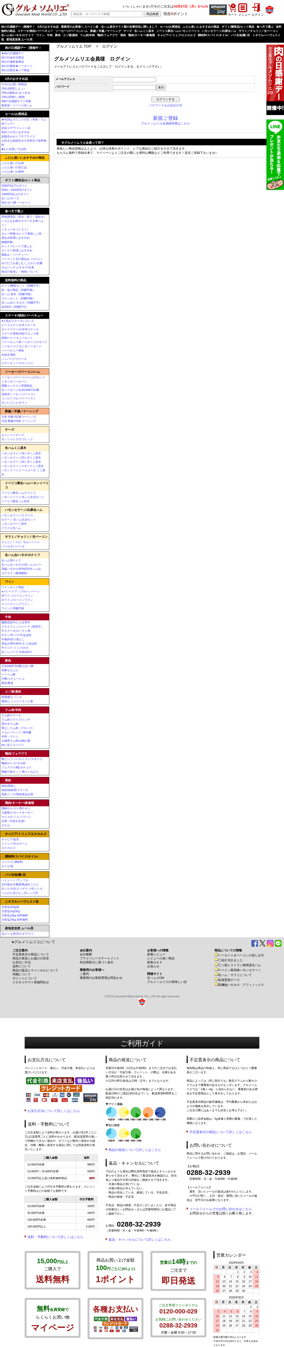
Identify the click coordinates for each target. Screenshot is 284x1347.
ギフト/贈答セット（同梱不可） (21, 285)
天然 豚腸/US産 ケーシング (18, 421)
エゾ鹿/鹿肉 (70, 35)
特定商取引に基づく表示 (96, 962)
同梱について (21, 974)
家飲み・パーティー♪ (14, 254)
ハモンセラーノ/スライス (17, 515)
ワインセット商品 (12, 587)
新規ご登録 (165, 118)
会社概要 (86, 954)
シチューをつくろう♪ (14, 229)
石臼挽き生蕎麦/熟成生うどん (20, 884)
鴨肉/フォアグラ (107, 35)
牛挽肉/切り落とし (13, 639)
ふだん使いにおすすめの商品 (201, 26)
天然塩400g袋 (10, 907)
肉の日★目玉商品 (12, 57)
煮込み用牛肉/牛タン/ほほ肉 (19, 643)
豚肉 (58, 35)
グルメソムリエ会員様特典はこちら (165, 123)
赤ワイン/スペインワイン (17, 595)
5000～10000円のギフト (16, 190)
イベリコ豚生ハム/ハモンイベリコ (177, 31)
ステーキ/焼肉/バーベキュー (35, 31)
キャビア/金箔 (10, 839)
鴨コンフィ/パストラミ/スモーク (21, 759)
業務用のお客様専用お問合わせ (101, 978)
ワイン (40, 35)
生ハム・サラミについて (233, 975)
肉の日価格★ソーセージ (16, 66)
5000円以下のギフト (14, 185)
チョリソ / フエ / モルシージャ (20, 542)
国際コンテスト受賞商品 (16, 385)
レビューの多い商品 (161, 958)
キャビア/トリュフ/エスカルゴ (176, 35)
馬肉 (123, 35)
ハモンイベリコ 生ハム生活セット (22, 497)
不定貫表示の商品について (30, 954)
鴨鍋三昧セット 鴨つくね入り (20, 771)
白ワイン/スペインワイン (17, 600)
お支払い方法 (21, 962)
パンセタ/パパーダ (13, 546)
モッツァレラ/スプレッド (17, 439)
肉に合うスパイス (12, 745)
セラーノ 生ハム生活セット (18, 519)
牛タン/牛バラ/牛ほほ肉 (16, 635)
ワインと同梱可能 (12, 608)
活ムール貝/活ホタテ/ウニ (17, 933)
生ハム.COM (155, 978)
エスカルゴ (8, 847)
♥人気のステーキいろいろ (17, 321)
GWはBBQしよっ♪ (13, 88)
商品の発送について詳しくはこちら (134, 1150)
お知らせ (153, 966)
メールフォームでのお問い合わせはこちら (220, 1209)
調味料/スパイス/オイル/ (213, 35)
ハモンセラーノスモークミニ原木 (22, 466)
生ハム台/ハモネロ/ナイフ (17, 35)
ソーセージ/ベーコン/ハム (71, 31)
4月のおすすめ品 (48, 26)
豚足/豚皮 (7, 683)
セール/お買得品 (170, 26)
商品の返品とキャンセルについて (35, 970)
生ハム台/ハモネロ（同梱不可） (21, 302)
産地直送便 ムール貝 (19, 39)
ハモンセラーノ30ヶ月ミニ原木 (21, 461)
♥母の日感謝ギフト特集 (16, 101)
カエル (5, 825)
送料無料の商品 (15, 280)
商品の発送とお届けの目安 (30, 958)
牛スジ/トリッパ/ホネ (14, 647)
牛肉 (50, 35)
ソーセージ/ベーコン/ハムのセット (23, 377)
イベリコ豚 (8, 674)
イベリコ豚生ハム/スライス (18, 492)
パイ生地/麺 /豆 (240, 35)
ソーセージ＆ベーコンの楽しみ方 (239, 955)
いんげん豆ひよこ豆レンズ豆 (19, 893)
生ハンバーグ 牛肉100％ (16, 652)
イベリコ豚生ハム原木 (15, 501)
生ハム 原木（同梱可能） (17, 294)
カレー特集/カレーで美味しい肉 (21, 233)
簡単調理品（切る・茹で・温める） (23, 216)
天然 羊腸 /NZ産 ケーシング (18, 416)
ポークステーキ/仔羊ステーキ (20, 329)
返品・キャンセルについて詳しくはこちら (139, 1239)
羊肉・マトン (9, 736)
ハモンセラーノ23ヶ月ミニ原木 (21, 457)
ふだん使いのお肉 (12, 163)
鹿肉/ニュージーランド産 (17, 701)
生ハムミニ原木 (144, 31)
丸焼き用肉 (8, 354)
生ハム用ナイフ (11, 560)
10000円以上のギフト (15, 194)
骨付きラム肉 (9, 724)
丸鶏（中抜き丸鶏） (14, 821)
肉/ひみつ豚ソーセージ (15, 202)
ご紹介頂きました (229, 960)
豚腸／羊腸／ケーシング (105, 31)
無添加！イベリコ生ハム (16, 105)
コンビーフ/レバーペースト (18, 398)
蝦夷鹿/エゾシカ (11, 697)
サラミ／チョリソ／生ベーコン (258, 31)
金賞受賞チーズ (227, 980)
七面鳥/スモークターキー (17, 812)
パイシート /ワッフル (14, 880)
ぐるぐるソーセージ (14, 381)
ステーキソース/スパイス (17, 363)
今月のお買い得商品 (14, 84)
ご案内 (84, 974)
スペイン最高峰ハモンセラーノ (238, 970)
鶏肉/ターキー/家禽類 (141, 35)
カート (232, 14)
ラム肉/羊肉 (87, 35)
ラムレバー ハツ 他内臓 (16, 732)
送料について (21, 966)
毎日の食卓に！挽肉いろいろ (19, 271)
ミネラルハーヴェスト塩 (21, 901)
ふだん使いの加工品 (14, 167)
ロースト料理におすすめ (16, 250)
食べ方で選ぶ (265, 26)
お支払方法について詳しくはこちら (53, 1111)
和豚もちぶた (9, 670)
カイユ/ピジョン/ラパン (16, 816)
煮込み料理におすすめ (15, 237)
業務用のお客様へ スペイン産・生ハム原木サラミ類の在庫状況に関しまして (109, 26)
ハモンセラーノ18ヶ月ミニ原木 (21, 453)
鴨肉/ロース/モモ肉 (13, 763)
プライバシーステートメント (99, 958)
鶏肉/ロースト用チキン (15, 808)
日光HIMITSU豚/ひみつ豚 (17, 666)
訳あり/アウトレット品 (15, 128)
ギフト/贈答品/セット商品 (238, 26)
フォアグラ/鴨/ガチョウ (16, 767)
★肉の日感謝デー (12, 53)
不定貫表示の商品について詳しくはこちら (220, 1132)
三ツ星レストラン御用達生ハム (238, 965)
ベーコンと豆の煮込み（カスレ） (22, 259)
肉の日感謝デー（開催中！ (18, 26)
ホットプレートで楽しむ (16, 246)
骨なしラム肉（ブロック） (18, 728)
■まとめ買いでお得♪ (14, 149)
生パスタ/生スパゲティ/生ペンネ (21, 888)
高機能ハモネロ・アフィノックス (239, 985)
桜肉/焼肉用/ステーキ (14, 790)
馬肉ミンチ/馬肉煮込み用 (17, 794)
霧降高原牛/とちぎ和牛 (15, 622)
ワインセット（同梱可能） (18, 298)
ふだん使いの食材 (12, 171)
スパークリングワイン (15, 604)
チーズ (127, 31)
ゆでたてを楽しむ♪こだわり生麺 (21, 263)
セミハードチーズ (12, 435)
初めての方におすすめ (15, 132)
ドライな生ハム (11, 528)
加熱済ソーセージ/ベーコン (18, 394)
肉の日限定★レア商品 (15, 70)
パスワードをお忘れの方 (165, 105)
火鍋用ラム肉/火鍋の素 (15, 740)
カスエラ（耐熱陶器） (15, 573)
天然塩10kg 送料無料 (14, 915)
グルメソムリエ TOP (73, 46)
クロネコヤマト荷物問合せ (30, 982)
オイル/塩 (7, 866)
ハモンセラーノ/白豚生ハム (219, 31)
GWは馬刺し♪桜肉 (13, 97)
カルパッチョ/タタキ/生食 (17, 267)
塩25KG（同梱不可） (14, 307)
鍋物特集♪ (7, 242)
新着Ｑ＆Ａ (154, 962)
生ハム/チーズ (10, 198)
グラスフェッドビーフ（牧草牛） (22, 626)
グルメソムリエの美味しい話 (167, 982)
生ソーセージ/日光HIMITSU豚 (20, 390)
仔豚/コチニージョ (13, 678)
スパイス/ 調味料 (12, 862)
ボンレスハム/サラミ (14, 402)
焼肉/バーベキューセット (17, 338)
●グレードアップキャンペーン (20, 591)
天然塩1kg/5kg (10, 911)
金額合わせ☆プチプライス (18, 136)
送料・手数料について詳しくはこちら (55, 1237)
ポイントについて (24, 978)
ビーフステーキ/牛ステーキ (18, 325)
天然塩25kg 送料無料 (14, 919)
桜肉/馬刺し (8, 785)
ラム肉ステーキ (11, 715)
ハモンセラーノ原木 (14, 523)
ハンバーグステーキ (14, 359)
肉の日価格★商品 (12, 61)
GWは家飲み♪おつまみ (15, 92)
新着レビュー (156, 954)
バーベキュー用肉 (12, 350)
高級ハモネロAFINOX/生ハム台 (21, 569)
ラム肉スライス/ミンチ (15, 719)
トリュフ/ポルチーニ (14, 843)
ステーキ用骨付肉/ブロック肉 (20, 333)
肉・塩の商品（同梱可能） (18, 290)
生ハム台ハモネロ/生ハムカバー (21, 564)
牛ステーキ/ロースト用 (15, 631)
